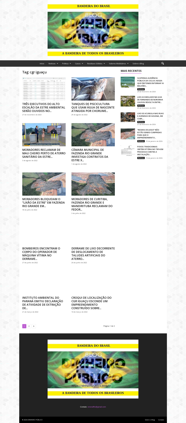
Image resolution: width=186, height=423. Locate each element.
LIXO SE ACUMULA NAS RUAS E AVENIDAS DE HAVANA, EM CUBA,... (150, 116)
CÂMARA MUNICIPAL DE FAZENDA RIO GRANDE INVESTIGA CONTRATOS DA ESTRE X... (89, 155)
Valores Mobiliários (119, 63)
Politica (66, 63)
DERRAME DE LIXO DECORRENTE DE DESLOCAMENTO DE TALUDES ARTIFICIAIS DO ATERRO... (93, 254)
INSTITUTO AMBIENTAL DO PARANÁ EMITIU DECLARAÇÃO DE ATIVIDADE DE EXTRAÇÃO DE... (42, 303)
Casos (79, 63)
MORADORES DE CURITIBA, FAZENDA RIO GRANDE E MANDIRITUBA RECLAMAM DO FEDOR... (92, 204)
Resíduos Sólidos (96, 63)
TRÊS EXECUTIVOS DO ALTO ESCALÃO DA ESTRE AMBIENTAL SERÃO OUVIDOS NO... (43, 107)
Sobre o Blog (138, 63)
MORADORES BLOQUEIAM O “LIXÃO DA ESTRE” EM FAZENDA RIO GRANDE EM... (43, 202)
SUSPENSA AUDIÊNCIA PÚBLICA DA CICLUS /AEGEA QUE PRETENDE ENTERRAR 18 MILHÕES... (150, 82)
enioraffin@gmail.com (97, 407)
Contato (161, 420)
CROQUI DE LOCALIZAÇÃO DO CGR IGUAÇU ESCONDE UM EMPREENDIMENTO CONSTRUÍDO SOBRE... (91, 303)
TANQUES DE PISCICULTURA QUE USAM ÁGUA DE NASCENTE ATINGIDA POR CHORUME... (93, 107)
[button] (162, 63)
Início (42, 63)
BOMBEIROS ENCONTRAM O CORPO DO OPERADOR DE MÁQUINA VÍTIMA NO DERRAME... (41, 254)
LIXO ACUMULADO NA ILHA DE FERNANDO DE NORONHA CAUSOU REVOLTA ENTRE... (150, 100)
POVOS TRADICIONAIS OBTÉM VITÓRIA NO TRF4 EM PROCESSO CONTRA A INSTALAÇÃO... (150, 150)
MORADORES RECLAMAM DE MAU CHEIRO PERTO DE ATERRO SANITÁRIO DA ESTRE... (44, 153)
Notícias (53, 63)
